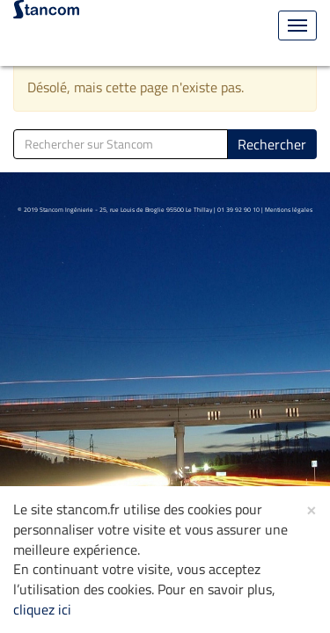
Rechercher (272, 144)
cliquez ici (42, 609)
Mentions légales (288, 210)
